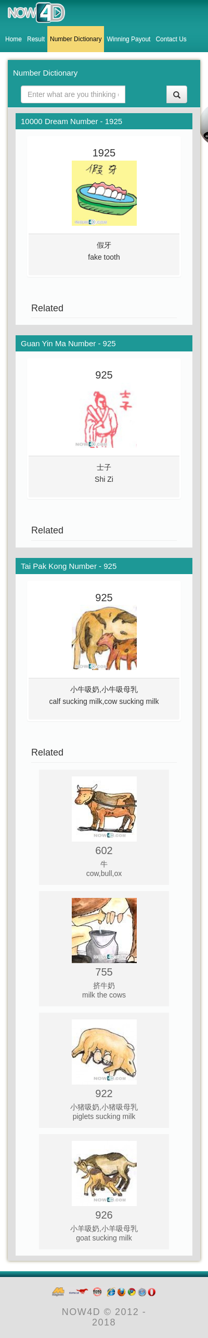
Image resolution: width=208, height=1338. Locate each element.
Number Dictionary (75, 39)
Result (36, 39)
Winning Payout (128, 39)
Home (13, 39)
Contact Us (170, 39)
